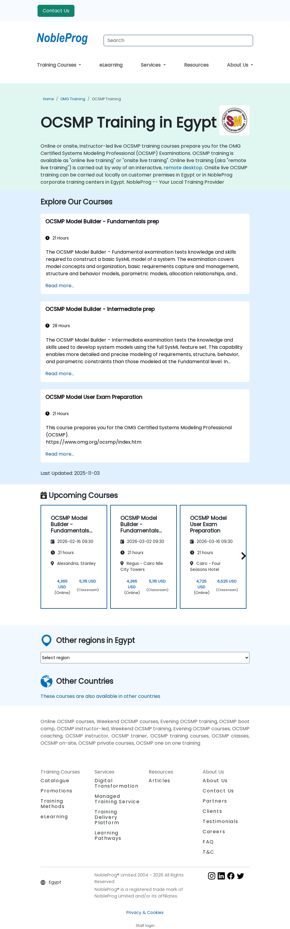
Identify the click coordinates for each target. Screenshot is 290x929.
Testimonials (220, 821)
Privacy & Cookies (145, 912)
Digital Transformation (116, 783)
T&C (208, 852)
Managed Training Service (117, 799)
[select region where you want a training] (145, 657)
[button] (242, 556)
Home (48, 98)
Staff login (145, 925)
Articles (160, 780)
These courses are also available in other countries (100, 696)
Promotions (57, 790)
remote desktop (183, 167)
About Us (238, 65)
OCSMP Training (106, 98)
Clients (212, 811)
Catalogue (55, 780)
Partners (215, 801)
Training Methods (53, 804)
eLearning (110, 65)
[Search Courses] (178, 40)
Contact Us (56, 10)
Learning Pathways (108, 835)
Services (151, 65)
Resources (196, 65)
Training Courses (57, 65)
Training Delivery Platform (107, 817)
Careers (214, 831)
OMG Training (72, 98)
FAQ (208, 841)
